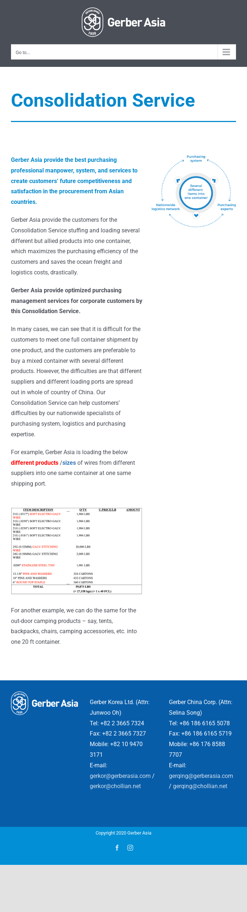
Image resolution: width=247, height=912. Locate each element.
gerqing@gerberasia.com (201, 775)
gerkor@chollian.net (115, 786)
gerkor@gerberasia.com (120, 775)
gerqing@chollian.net (200, 786)
